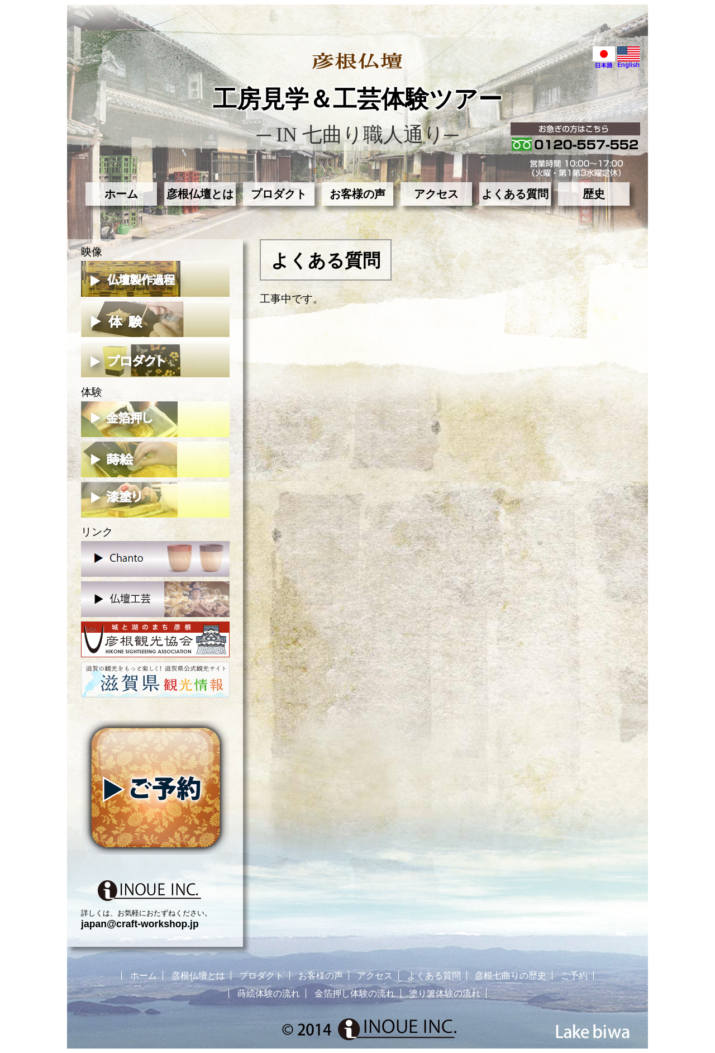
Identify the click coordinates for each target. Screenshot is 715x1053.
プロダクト (279, 194)
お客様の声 (357, 194)
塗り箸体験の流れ (444, 993)
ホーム (121, 194)
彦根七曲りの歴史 (510, 975)
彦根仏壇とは (199, 194)
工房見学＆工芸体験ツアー (357, 99)
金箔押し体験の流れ (354, 993)
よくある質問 (515, 194)
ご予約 (574, 975)
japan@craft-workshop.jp (140, 923)
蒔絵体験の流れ (268, 993)
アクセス (436, 194)
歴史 (594, 194)
